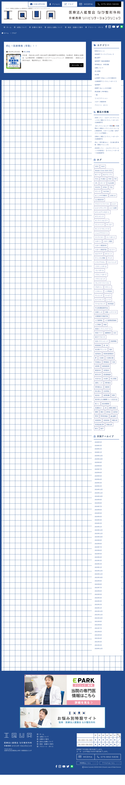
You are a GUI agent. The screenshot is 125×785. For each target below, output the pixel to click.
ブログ (69, 4)
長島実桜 (107, 454)
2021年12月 (99, 657)
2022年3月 (98, 646)
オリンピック (99, 227)
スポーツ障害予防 (101, 261)
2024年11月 (99, 533)
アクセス (54, 4)
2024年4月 (98, 558)
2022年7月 (98, 632)
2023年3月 (98, 604)
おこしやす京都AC (101, 201)
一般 (96, 97)
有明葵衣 (107, 399)
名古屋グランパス (101, 378)
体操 (96, 352)
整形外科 (98, 399)
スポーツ (98, 253)
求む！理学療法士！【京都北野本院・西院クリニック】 (107, 147)
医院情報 (107, 373)
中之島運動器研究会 (102, 326)
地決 (111, 378)
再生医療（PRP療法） (102, 93)
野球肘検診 (112, 449)
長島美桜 (98, 458)
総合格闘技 (106, 436)
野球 (104, 449)
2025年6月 (98, 512)
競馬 (114, 425)
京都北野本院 (37, 4)
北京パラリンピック (102, 369)
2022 (97, 171)
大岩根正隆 (110, 386)
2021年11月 (99, 660)
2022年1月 (98, 653)
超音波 (97, 449)
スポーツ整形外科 (101, 104)
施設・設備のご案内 (75, 27)
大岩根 (101, 386)
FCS (96, 184)
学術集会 (98, 391)
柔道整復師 (108, 404)
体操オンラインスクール (103, 356)
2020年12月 (99, 696)
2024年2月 (98, 565)
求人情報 (27, 52)
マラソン (109, 304)
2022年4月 (98, 643)
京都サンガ (99, 330)
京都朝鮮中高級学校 (102, 339)
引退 (114, 391)
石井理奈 (107, 421)
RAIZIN (97, 192)
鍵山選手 (98, 58)
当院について (22, 27)
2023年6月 (98, 593)
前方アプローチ (100, 365)
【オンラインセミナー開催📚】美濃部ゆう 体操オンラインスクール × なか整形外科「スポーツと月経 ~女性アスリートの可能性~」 (107, 132)
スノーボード (111, 248)
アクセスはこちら (108, 773)
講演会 (109, 445)
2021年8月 (98, 671)
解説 (102, 445)
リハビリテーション (102, 100)
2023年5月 (98, 597)
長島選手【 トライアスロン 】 (105, 54)
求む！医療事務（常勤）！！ (21, 46)
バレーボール (99, 287)
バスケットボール (101, 283)
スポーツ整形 (108, 253)
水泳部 (106, 408)
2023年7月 (98, 590)
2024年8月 (98, 544)
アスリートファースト (103, 210)
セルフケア (99, 266)
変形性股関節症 (109, 382)
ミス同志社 (109, 309)
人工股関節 (99, 343)
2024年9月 (98, 540)
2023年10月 (99, 579)
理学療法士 (99, 416)
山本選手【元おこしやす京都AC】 (106, 79)
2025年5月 (98, 515)
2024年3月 (98, 561)
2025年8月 (98, 505)
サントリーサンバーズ (103, 240)
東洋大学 (98, 404)
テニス (111, 270)
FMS (110, 184)
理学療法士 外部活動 (102, 65)
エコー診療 (99, 218)
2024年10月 (99, 537)
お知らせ (114, 201)
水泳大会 (98, 408)
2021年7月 (98, 674)
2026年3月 (98, 484)
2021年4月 (98, 685)
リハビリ (109, 313)
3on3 (103, 171)
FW (116, 184)
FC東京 (103, 184)
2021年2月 (98, 692)
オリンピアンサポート (103, 223)
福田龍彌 (107, 425)
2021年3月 (98, 688)
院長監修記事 (99, 462)
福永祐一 (98, 425)
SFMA (105, 192)
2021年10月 (99, 664)
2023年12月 (99, 572)
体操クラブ (99, 360)
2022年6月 (98, 635)
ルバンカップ (99, 317)
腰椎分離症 (114, 441)
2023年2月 (98, 607)
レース (109, 317)
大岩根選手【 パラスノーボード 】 (107, 83)
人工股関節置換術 (101, 348)
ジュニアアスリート (102, 244)
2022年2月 (98, 650)
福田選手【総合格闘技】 (103, 61)
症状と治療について (54, 27)
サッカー (110, 236)
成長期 (97, 395)
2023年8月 (98, 586)
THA (111, 192)
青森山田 (110, 462)
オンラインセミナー (102, 231)
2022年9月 (98, 625)
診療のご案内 (37, 27)
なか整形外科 (99, 205)
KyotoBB (112, 188)
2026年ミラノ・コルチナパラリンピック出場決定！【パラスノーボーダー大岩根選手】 (107, 154)
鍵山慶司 (98, 454)
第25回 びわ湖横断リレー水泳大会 (106, 431)
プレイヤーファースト (103, 300)
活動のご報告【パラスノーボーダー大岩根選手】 (107, 141)
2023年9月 (98, 583)
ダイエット (109, 266)
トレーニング (99, 279)
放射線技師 (106, 395)
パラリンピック (100, 296)
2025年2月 (98, 526)
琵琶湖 (108, 416)
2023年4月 (98, 600)
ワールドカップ (100, 322)
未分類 (97, 76)
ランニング (99, 313)
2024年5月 (98, 554)
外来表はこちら (85, 773)
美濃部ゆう (99, 441)
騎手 (102, 466)
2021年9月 (98, 667)
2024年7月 (98, 547)
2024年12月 (99, 530)
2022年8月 (98, 628)
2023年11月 (99, 575)
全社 (116, 360)
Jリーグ (103, 188)
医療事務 (98, 373)
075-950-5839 (108, 3)
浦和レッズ (99, 412)
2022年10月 (99, 621)
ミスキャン (99, 309)
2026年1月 (98, 491)
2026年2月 (98, 487)
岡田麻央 (107, 391)
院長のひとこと (100, 51)
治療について (99, 68)
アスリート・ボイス (95, 27)
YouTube (107, 197)
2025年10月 (99, 498)
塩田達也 (98, 382)
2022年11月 (99, 618)
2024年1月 (98, 568)
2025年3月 (98, 522)
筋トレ (97, 436)
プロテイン (99, 304)
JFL (96, 188)
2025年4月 (98, 519)
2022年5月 (98, 639)
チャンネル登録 (100, 270)
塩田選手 (98, 86)
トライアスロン (100, 274)
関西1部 (106, 458)
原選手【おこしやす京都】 (104, 90)
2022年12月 (99, 614)
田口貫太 (98, 421)
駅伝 (96, 466)
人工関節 (113, 348)
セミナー (113, 261)
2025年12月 (99, 494)
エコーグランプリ (108, 214)
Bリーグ (98, 179)
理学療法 (109, 412)
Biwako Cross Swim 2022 (104, 175)
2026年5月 (98, 480)
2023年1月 (98, 611)
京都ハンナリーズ (101, 335)
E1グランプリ (108, 179)
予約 (86, 4)
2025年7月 (98, 508)
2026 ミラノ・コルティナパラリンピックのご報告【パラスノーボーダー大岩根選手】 (107, 122)
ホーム (9, 27)
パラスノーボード (101, 292)
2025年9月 (98, 501)
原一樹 (115, 373)
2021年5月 (98, 681)
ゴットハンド (99, 236)
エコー (97, 214)
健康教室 (109, 360)
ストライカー (99, 248)
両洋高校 (112, 322)
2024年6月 (98, 551)
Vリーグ (98, 197)
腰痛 (96, 445)
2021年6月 (98, 678)
